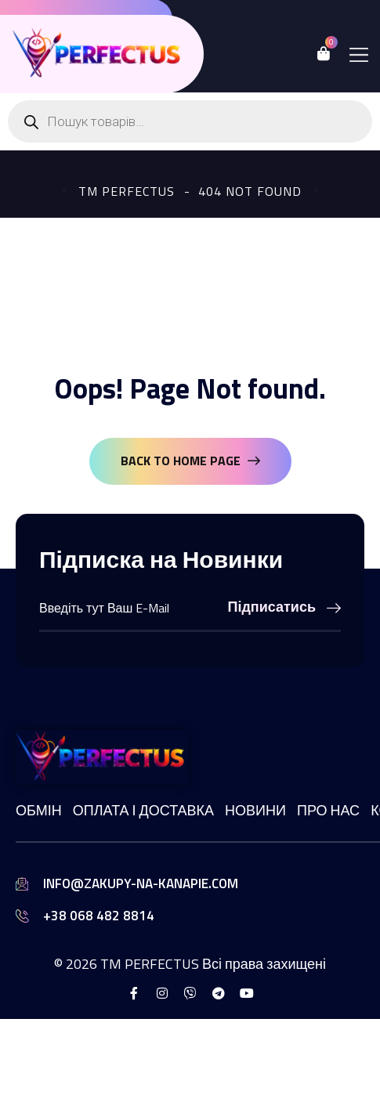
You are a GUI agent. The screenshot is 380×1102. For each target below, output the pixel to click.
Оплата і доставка (143, 810)
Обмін (39, 810)
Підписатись (285, 606)
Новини (255, 810)
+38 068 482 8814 (98, 915)
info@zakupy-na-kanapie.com (140, 883)
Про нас (328, 810)
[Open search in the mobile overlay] (190, 121)
